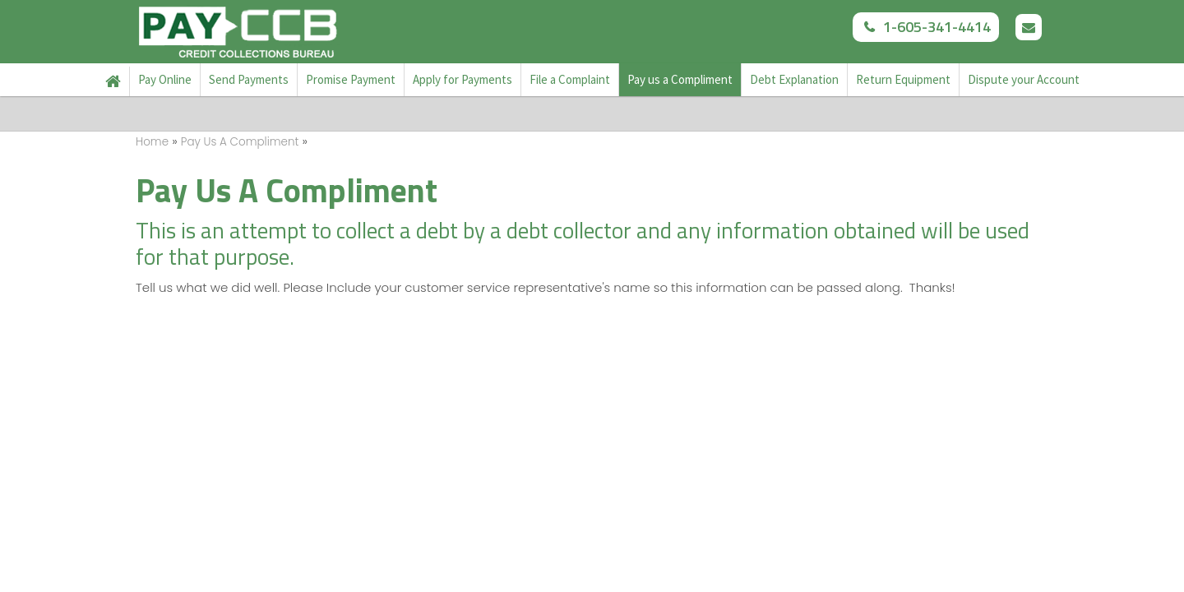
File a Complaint (570, 79)
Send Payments (249, 79)
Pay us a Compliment (680, 79)
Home (113, 81)
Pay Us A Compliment (240, 142)
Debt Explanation (794, 79)
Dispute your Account (1024, 79)
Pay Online (165, 79)
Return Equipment (903, 79)
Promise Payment (350, 79)
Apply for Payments (462, 79)
